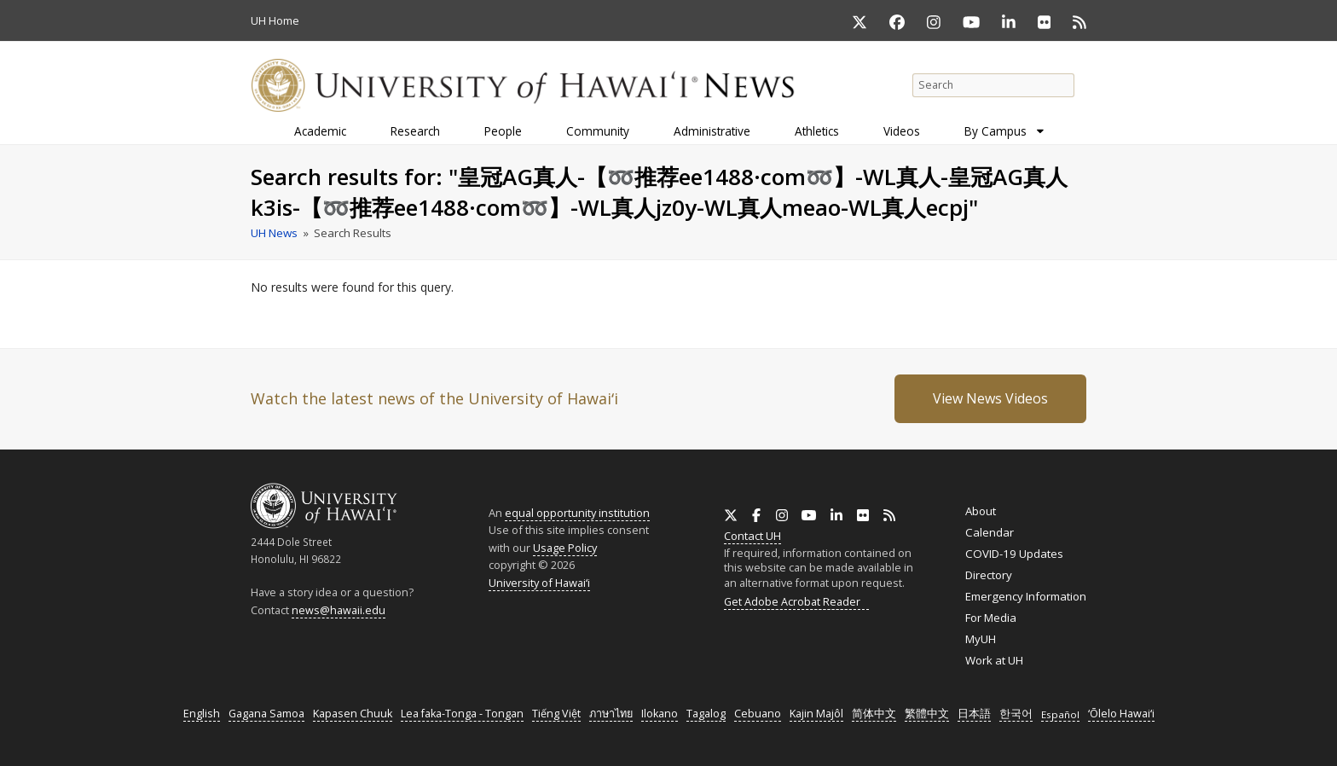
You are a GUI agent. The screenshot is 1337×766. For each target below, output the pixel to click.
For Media (990, 617)
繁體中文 (927, 713)
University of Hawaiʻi (539, 582)
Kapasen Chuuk (352, 713)
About (980, 511)
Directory (988, 575)
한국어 (1016, 713)
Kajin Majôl (816, 713)
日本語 (974, 713)
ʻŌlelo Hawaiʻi (1121, 713)
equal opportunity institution (577, 512)
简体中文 (874, 713)
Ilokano (659, 713)
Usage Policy (565, 547)
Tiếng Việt (556, 713)
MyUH (980, 639)
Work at (994, 660)
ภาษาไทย (611, 713)
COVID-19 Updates (1014, 553)
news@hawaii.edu (338, 610)
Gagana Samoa (266, 713)
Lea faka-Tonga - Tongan (462, 713)
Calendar (989, 532)
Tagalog (706, 713)
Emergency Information (1025, 596)
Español (1060, 714)
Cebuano (757, 713)
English (201, 713)
